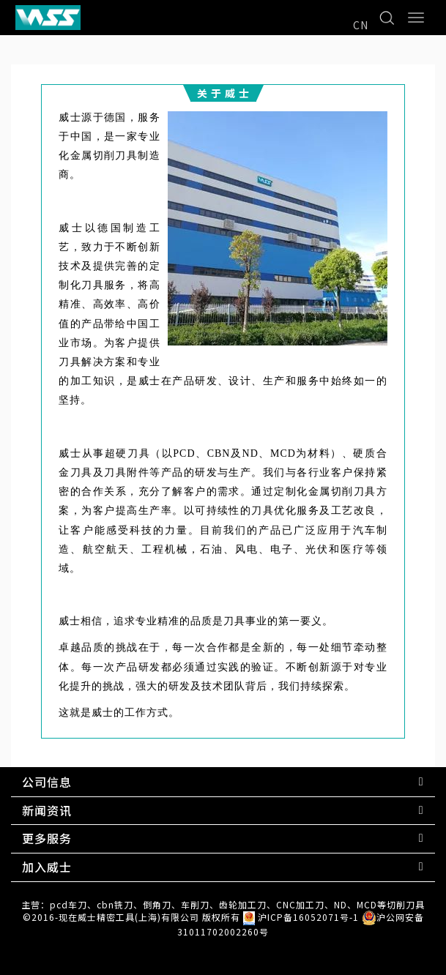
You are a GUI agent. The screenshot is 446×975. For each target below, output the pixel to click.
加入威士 (47, 866)
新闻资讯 (47, 810)
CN (360, 25)
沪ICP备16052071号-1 (308, 917)
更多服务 (47, 838)
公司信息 (47, 782)
